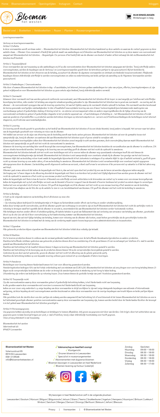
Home (5, 4)
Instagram (64, 4)
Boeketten (25, 30)
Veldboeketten (42, 30)
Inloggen (153, 4)
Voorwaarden (69, 410)
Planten (68, 30)
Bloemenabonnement (23, 4)
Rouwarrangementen (88, 30)
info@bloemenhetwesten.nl (19, 360)
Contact (77, 4)
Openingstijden (47, 4)
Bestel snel (9, 30)
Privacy (52, 410)
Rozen (57, 30)
